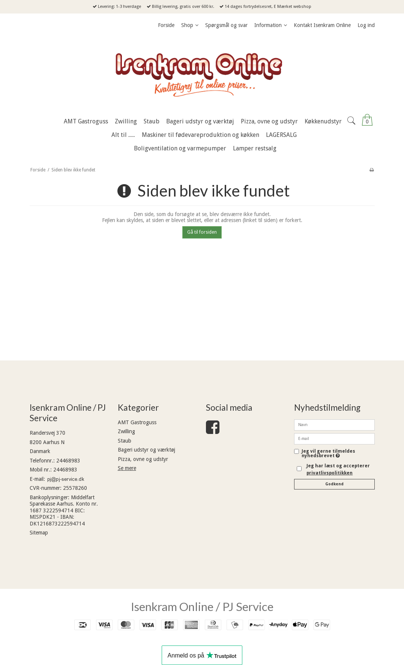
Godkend (334, 484)
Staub (124, 441)
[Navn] (334, 425)
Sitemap (39, 533)
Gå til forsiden (202, 232)
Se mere (127, 468)
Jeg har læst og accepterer (338, 469)
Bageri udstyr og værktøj (146, 450)
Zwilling (126, 431)
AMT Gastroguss (137, 422)
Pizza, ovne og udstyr (143, 459)
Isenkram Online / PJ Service (202, 606)
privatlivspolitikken (329, 473)
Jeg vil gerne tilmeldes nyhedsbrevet (338, 453)
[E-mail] (334, 438)
